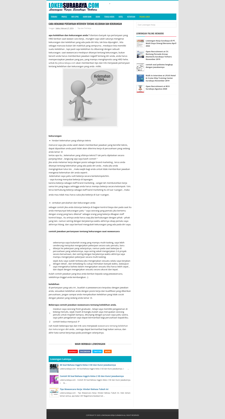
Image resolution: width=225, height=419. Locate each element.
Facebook (85, 351)
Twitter (97, 351)
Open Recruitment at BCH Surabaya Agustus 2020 (158, 87)
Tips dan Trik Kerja (84, 28)
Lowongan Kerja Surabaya (112, 415)
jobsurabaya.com (66, 62)
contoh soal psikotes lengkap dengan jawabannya (159, 65)
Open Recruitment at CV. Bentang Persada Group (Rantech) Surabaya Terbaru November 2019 (159, 55)
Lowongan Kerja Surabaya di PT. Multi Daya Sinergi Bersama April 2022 (160, 43)
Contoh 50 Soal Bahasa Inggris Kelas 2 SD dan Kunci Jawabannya (92, 376)
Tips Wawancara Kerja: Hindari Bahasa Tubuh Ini (84, 389)
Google (73, 351)
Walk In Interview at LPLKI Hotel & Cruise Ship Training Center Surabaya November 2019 (161, 78)
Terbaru (54, 16)
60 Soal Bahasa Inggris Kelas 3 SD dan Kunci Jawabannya (88, 365)
